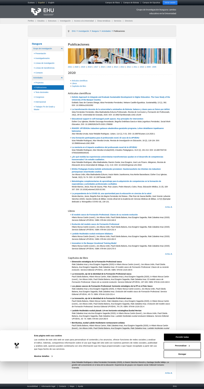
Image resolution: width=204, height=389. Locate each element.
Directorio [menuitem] (129, 21)
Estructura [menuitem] (52, 21)
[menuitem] (31, 2)
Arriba (168, 207)
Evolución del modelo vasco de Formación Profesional (95, 224)
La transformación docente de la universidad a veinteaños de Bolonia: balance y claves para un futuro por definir (121, 109)
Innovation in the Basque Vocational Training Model (94, 243)
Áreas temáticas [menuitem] (103, 21)
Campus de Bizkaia (131, 3)
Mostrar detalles (41, 384)
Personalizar (182, 373)
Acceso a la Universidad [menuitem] (84, 21)
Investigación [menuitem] (65, 21)
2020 (76, 67)
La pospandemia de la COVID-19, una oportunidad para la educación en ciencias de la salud (111, 193)
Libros (74, 83)
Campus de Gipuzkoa (151, 3)
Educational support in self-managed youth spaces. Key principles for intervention (107, 119)
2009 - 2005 (151, 67)
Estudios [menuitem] (40, 21)
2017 (96, 67)
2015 (109, 67)
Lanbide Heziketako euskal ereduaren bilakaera (92, 234)
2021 (70, 67)
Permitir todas (182, 365)
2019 (83, 67)
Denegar (182, 382)
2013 (122, 67)
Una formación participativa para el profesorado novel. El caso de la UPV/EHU (105, 138)
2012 (129, 67)
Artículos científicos (80, 81)
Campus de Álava (112, 3)
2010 (142, 67)
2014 (116, 67)
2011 (135, 67)
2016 (103, 67)
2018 (90, 67)
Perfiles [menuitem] (31, 21)
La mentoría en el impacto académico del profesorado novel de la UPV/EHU (104, 147)
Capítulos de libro (79, 86)
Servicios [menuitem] (117, 21)
